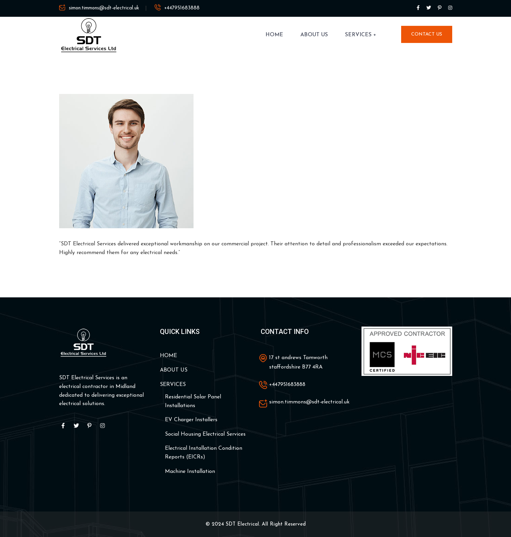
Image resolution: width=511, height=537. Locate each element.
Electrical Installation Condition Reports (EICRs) (203, 453)
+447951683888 (182, 8)
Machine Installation (190, 471)
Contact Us (426, 34)
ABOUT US (314, 35)
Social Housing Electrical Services (205, 434)
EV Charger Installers (191, 420)
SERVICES (358, 35)
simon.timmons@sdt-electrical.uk (104, 8)
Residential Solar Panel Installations (193, 401)
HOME (274, 35)
